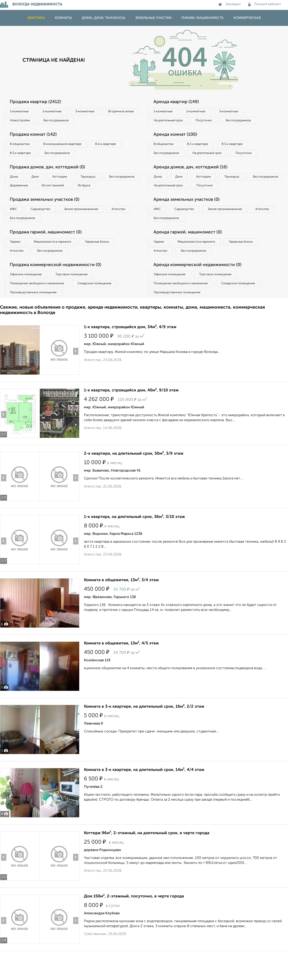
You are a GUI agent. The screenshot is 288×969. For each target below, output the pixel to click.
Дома (14, 178)
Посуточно (206, 120)
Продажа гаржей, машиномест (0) (47, 244)
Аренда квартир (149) (177, 102)
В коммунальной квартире (65, 145)
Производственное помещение (34, 305)
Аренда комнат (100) (176, 135)
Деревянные (60, 187)
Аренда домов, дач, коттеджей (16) (191, 178)
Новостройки (62, 120)
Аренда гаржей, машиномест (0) (189, 244)
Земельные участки (153, 18)
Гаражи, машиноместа (202, 18)
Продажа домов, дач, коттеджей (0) (48, 168)
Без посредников (99, 120)
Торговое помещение (74, 287)
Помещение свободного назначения (37, 296)
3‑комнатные (88, 111)
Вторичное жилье (23, 120)
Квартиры (36, 18)
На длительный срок (169, 120)
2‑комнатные (54, 111)
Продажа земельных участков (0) (45, 211)
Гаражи (15, 254)
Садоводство (43, 220)
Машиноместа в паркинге (55, 254)
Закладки (229, 4)
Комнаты (63, 18)
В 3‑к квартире (21, 154)
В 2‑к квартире (110, 145)
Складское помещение (97, 296)
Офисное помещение (26, 287)
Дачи (36, 178)
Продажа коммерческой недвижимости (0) (57, 278)
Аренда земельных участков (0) (187, 211)
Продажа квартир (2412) (36, 102)
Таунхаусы (92, 178)
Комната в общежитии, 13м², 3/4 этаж (121, 594)
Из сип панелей (95, 187)
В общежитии (20, 145)
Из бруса (17, 196)
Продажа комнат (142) (34, 135)
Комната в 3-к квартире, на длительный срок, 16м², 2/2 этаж (144, 720)
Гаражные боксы (101, 254)
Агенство (124, 220)
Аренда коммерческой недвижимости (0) (198, 278)
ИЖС (14, 220)
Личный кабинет (264, 4)
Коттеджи (62, 178)
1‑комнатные (19, 111)
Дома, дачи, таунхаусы (103, 18)
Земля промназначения (85, 220)
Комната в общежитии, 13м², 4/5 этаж (121, 657)
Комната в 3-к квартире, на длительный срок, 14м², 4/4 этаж (144, 784)
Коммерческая (247, 18)
